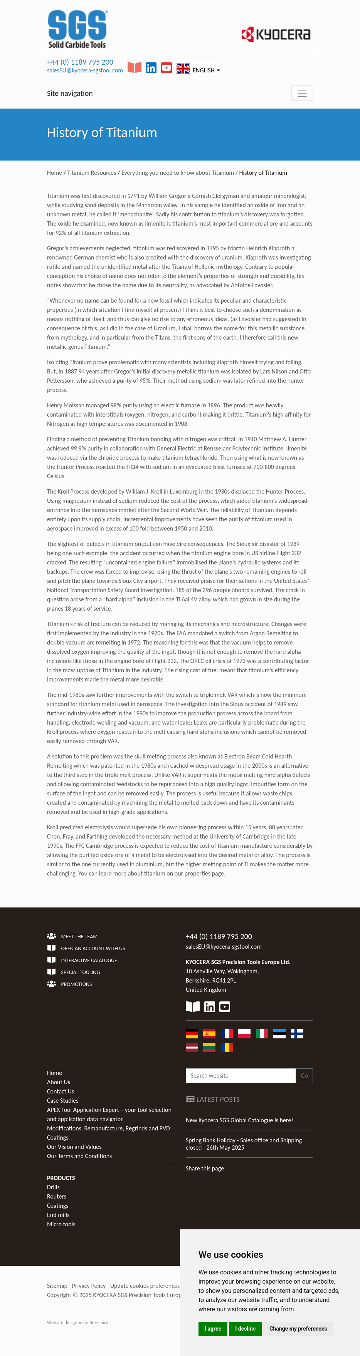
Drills (53, 1187)
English (196, 68)
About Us (58, 1082)
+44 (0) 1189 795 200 (80, 62)
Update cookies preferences (145, 1285)
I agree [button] (213, 1329)
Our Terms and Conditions (79, 1156)
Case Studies (62, 1100)
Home (54, 172)
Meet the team (72, 936)
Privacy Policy (89, 1285)
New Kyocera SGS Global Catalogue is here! (239, 1120)
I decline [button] (245, 1329)
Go (304, 1075)
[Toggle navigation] (302, 93)
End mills (58, 1215)
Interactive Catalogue (82, 960)
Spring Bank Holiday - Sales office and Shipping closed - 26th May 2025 (244, 1144)
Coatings (58, 1205)
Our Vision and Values (74, 1146)
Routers (56, 1196)
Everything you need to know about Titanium (177, 172)
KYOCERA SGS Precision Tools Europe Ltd (143, 1295)
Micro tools (61, 1224)
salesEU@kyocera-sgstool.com (85, 70)
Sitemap (57, 1285)
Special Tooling (73, 972)
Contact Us (60, 1091)
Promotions (69, 984)
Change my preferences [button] (298, 1329)
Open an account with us (86, 948)
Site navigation (70, 93)
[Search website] (241, 1075)
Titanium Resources (91, 172)
